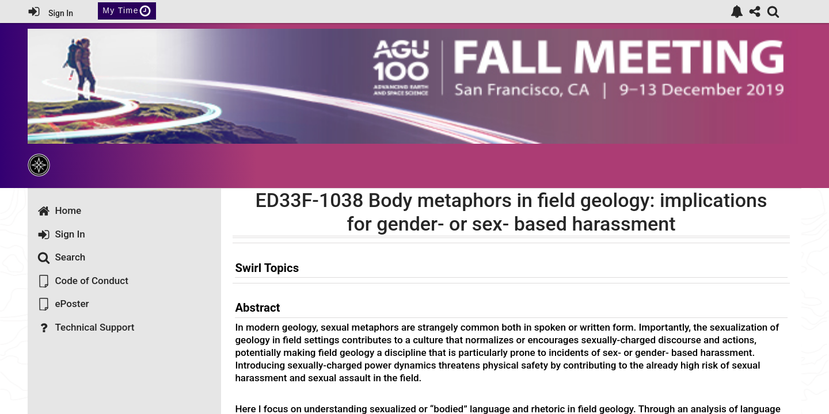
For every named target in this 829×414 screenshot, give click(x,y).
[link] (737, 11)
